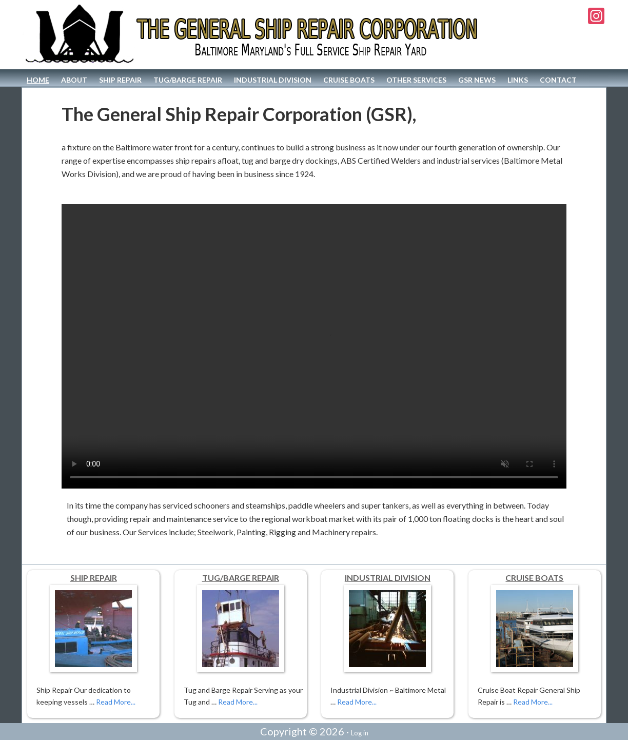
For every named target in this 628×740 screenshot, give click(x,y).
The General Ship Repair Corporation (253, 35)
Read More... (115, 701)
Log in (359, 733)
